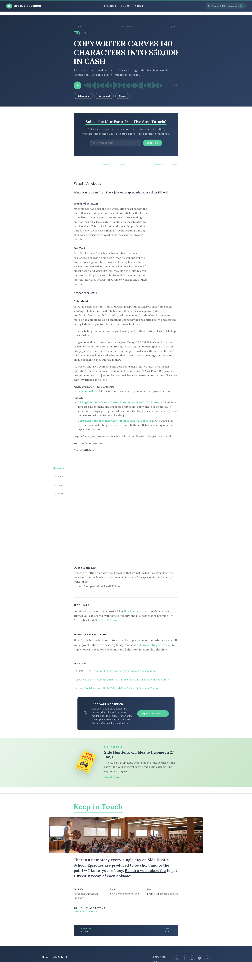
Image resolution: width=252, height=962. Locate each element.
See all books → (114, 777)
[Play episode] (77, 85)
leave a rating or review (155, 645)
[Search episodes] (226, 6)
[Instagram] (177, 958)
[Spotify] (199, 958)
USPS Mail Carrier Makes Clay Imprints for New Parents (114, 420)
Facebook (79, 893)
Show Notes (159, 956)
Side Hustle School (54, 957)
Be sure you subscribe (145, 870)
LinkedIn (79, 897)
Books (125, 6)
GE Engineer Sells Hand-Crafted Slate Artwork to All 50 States (118, 402)
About (139, 6)
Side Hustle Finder (136, 611)
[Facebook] (184, 958)
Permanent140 (86, 391)
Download (104, 95)
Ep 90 (78, 27)
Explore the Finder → (153, 713)
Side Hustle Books (106, 620)
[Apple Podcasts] (192, 958)
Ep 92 (174, 27)
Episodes (110, 6)
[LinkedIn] (207, 958)
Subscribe (83, 95)
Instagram (92, 893)
